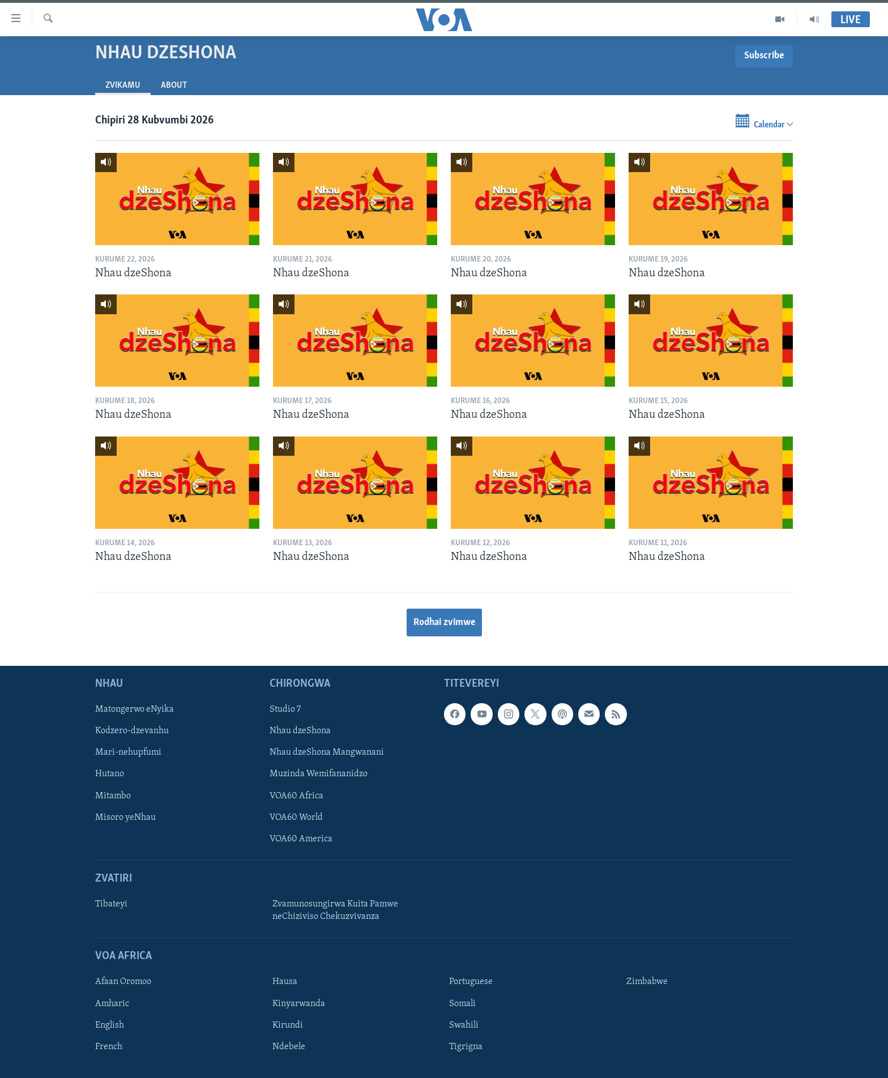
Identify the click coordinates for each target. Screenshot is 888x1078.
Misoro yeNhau (125, 817)
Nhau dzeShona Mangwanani (327, 753)
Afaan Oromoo (123, 982)
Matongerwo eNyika (134, 710)
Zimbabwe (647, 982)
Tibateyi (111, 904)
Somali (462, 1003)
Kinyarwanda (298, 1003)
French (108, 1046)
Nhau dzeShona (300, 731)
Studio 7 (285, 710)
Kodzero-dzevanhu (132, 731)
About (174, 85)
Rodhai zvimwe (444, 622)
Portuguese (471, 982)
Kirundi (287, 1025)
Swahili (464, 1025)
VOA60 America (301, 839)
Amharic (112, 1003)
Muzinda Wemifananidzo (319, 774)
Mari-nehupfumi (128, 753)
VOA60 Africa (296, 796)
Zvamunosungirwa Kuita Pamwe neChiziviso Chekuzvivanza (335, 910)
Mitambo (113, 796)
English (109, 1025)
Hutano (109, 774)
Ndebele (288, 1046)
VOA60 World (296, 817)
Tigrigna (466, 1046)
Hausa (284, 982)
